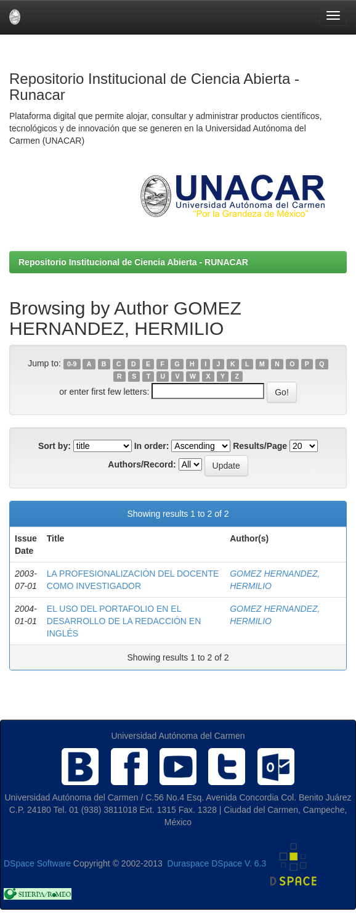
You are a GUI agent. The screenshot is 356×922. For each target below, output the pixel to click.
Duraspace (188, 863)
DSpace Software (37, 863)
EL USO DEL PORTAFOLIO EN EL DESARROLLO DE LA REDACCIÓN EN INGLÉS (124, 621)
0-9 (71, 364)
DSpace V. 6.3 (238, 863)
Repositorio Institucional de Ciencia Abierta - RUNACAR (133, 262)
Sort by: (54, 446)
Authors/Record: (142, 464)
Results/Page (260, 446)
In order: (151, 446)
